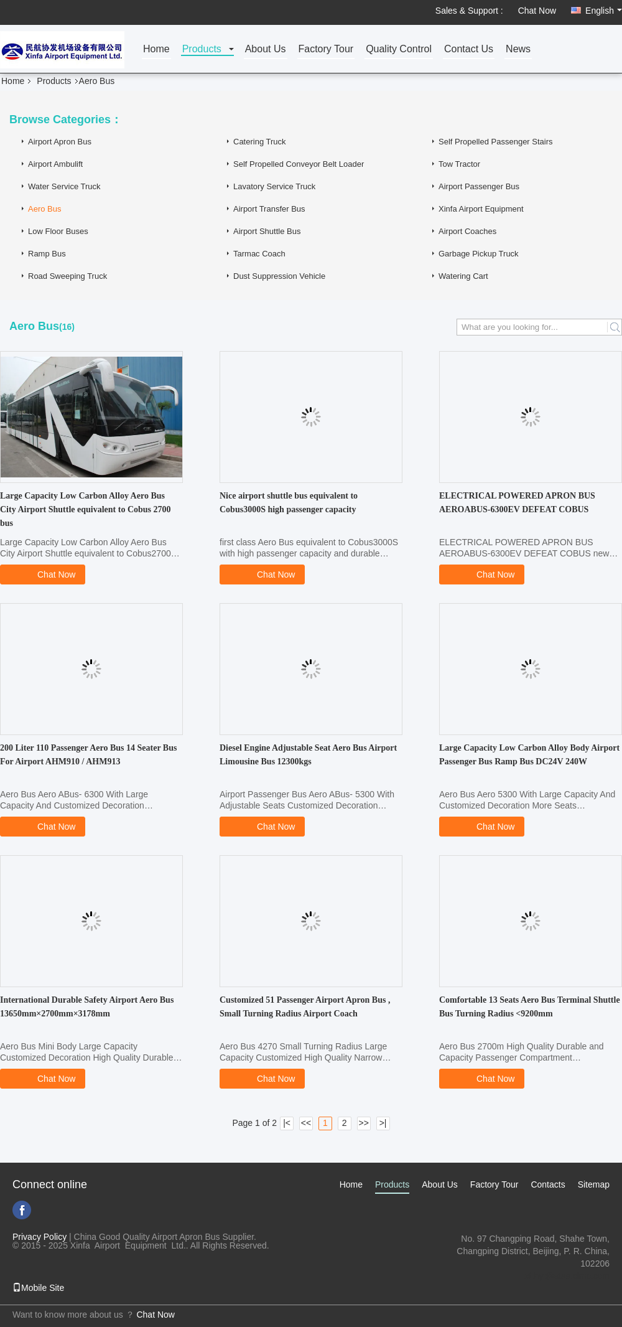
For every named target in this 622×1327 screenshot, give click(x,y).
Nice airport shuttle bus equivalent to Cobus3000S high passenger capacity (289, 502)
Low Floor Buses (58, 231)
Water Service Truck (64, 186)
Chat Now (537, 11)
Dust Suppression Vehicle (279, 276)
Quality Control (399, 49)
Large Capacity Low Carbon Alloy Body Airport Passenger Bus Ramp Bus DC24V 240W (529, 754)
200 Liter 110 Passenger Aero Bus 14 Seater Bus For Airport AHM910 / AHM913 (88, 754)
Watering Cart (463, 276)
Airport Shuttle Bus (266, 231)
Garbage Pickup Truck (479, 253)
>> (363, 1123)
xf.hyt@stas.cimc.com (567, 1276)
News (518, 49)
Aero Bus (44, 208)
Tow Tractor (459, 164)
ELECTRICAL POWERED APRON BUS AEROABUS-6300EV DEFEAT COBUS (517, 502)
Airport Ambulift (55, 164)
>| (383, 1123)
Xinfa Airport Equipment (481, 208)
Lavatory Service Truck (274, 186)
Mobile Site (38, 1288)
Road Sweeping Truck (67, 276)
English (603, 11)
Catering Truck (259, 141)
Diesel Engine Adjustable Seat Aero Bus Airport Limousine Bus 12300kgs (308, 754)
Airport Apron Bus (59, 141)
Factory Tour (326, 49)
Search (614, 327)
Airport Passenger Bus (479, 186)
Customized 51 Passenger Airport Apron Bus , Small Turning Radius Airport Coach (305, 1006)
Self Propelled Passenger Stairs (496, 141)
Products (201, 49)
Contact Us (468, 49)
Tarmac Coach (259, 253)
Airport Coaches (467, 231)
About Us (265, 49)
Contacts (548, 1184)
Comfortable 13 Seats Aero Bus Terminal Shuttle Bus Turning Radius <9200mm (529, 1006)
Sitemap (594, 1184)
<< (306, 1123)
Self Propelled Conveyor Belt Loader (298, 164)
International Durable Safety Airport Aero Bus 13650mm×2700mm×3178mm (87, 1006)
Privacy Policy (39, 1237)
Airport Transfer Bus (269, 208)
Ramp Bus (47, 253)
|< (286, 1123)
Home (156, 49)
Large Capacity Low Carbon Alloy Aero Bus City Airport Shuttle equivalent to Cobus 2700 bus (85, 509)
